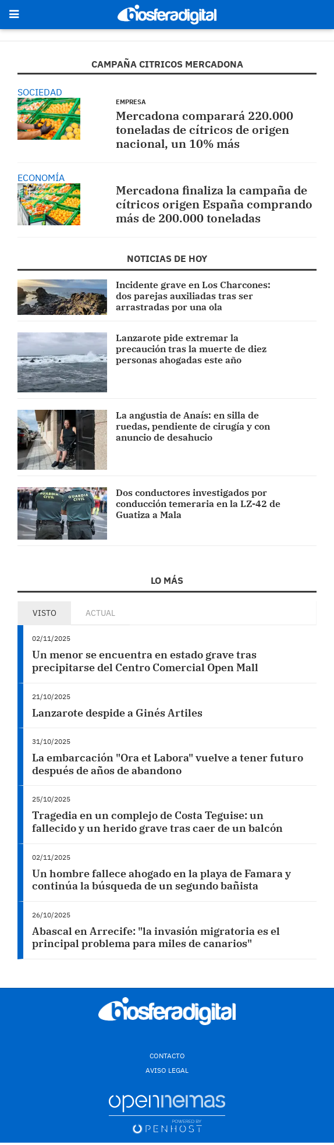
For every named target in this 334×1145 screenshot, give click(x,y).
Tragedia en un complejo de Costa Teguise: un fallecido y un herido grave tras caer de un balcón (157, 822)
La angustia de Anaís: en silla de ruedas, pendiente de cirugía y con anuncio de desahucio (193, 426)
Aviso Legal (167, 1070)
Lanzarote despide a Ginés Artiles (117, 712)
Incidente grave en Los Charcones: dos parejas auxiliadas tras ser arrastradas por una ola (193, 296)
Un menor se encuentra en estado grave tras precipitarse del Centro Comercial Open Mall (145, 661)
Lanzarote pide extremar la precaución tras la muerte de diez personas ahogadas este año (191, 349)
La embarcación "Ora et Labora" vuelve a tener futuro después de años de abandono (167, 764)
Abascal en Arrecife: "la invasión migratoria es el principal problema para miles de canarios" (156, 937)
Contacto (167, 1055)
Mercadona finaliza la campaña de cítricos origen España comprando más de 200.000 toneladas (214, 204)
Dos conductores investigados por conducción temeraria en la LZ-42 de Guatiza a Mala (198, 503)
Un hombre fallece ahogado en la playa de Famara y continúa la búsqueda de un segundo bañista (161, 880)
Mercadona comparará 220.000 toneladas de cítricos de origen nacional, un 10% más (204, 129)
